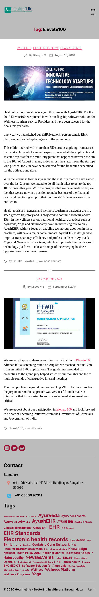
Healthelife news (46, 47)
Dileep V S (39, 55)
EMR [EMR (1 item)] (89, 540)
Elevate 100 (83, 360)
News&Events (33, 428)
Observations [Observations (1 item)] (80, 558)
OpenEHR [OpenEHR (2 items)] (10, 562)
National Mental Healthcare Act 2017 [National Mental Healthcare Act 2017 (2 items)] (67, 553)
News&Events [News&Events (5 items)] (40, 557)
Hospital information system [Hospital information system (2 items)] (23, 549)
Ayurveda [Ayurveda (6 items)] (49, 515)
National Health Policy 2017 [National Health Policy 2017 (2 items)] (22, 553)
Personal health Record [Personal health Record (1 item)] (43, 562)
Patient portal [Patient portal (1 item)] (24, 562)
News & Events (71, 47)
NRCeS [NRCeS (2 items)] (68, 557)
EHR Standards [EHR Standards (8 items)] (22, 533)
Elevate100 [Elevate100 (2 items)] (77, 540)
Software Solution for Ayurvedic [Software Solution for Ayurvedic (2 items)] (44, 565)
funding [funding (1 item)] (26, 545)
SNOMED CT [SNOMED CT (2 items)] (12, 565)
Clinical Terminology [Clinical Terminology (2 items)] (18, 527)
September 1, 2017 (65, 286)
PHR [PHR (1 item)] (59, 562)
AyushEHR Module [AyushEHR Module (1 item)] (83, 522)
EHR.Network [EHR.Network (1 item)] (67, 528)
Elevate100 (30, 261)
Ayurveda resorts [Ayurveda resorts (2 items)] (73, 516)
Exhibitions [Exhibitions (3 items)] (12, 544)
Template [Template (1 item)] (24, 570)
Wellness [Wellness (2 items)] (37, 569)
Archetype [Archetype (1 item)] (31, 516)
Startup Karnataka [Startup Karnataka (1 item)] (76, 566)
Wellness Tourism (50, 261)
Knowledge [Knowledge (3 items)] (77, 549)
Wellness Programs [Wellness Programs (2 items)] (17, 574)
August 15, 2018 (64, 55)
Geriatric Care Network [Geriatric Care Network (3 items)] (51, 544)
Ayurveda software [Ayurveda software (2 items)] (17, 521)
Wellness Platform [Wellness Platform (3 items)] (60, 569)
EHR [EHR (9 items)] (54, 527)
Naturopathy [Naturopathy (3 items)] (14, 557)
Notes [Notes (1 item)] (58, 558)
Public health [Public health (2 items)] (72, 562)
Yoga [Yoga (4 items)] (36, 574)
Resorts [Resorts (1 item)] (86, 562)
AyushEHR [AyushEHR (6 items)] (43, 521)
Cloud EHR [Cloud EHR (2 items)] (40, 527)
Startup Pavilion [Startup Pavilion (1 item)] (11, 570)
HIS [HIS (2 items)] (73, 544)
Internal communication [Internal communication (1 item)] (55, 549)
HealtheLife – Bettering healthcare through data (48, 589)
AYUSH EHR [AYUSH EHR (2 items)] (65, 521)
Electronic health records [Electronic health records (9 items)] (36, 539)
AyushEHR (24, 47)
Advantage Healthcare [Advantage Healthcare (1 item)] (14, 516)
